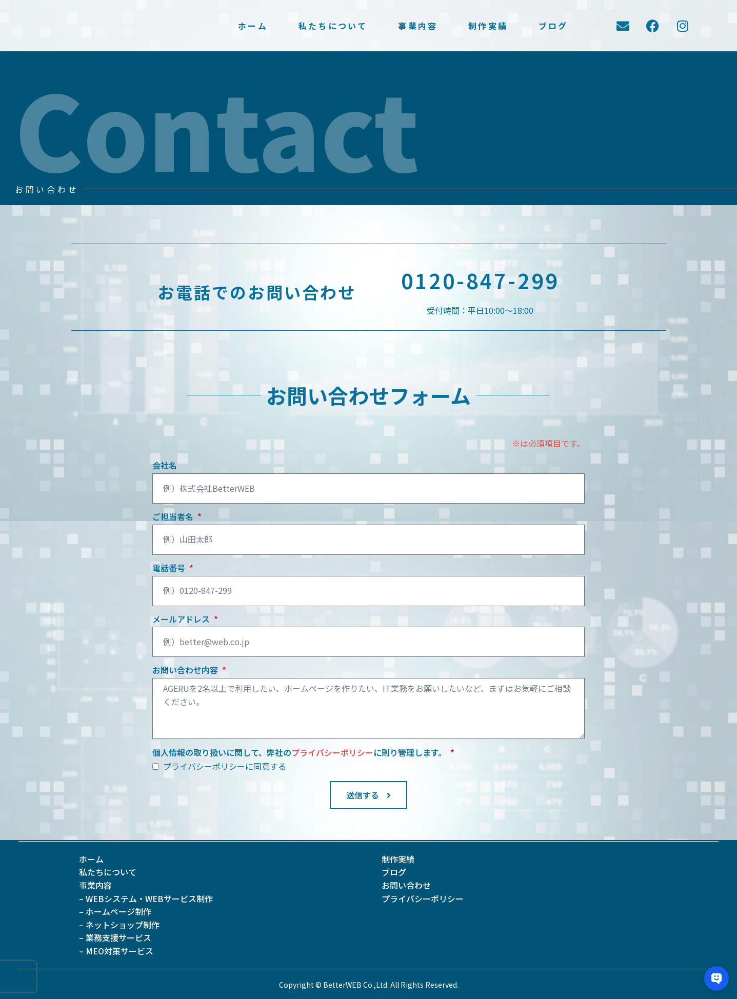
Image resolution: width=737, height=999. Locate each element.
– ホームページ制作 (115, 911)
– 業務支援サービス (115, 937)
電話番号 (169, 568)
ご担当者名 (173, 517)
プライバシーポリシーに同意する (224, 766)
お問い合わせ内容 (186, 670)
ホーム (253, 26)
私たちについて (332, 26)
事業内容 (417, 26)
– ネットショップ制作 (119, 924)
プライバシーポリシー (332, 752)
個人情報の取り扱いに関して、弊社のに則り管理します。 (300, 752)
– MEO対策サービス (116, 951)
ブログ (553, 26)
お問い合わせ (406, 885)
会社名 (164, 465)
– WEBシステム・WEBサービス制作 (146, 898)
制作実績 (488, 26)
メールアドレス (182, 619)
